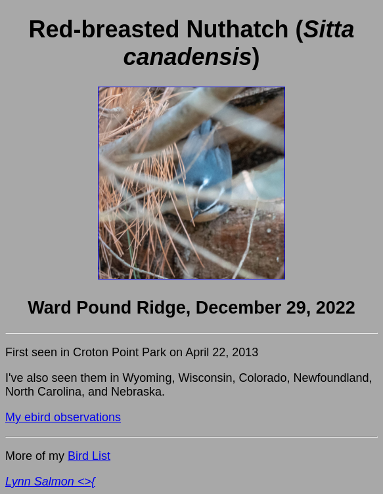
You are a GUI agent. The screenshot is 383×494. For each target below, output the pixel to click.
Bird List (89, 456)
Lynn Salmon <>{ (50, 481)
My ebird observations (63, 417)
